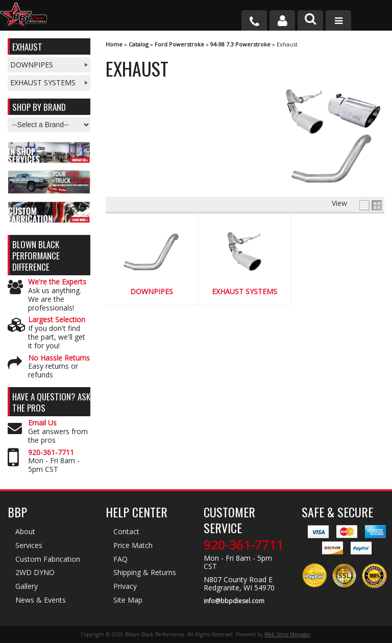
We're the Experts (57, 282)
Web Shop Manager (287, 634)
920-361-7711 (51, 452)
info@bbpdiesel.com (234, 601)
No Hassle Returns (59, 358)
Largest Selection (56, 320)
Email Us (42, 423)
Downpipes (151, 292)
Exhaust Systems (244, 292)
